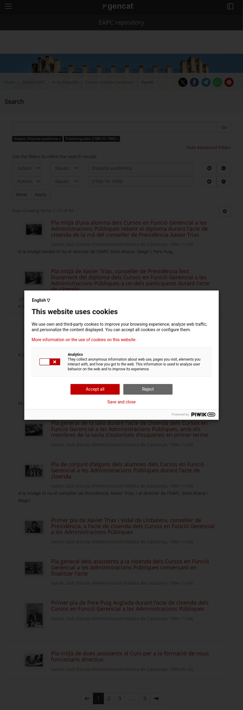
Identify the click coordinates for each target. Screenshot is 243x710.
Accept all (95, 389)
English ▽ (41, 300)
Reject (148, 389)
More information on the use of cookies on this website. (84, 339)
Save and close (121, 401)
